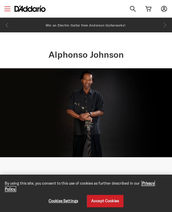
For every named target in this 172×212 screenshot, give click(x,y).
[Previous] (7, 25)
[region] (86, 193)
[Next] (165, 25)
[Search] (132, 8)
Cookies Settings (63, 200)
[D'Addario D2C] (30, 8)
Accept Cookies (105, 200)
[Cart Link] (148, 8)
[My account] (164, 9)
